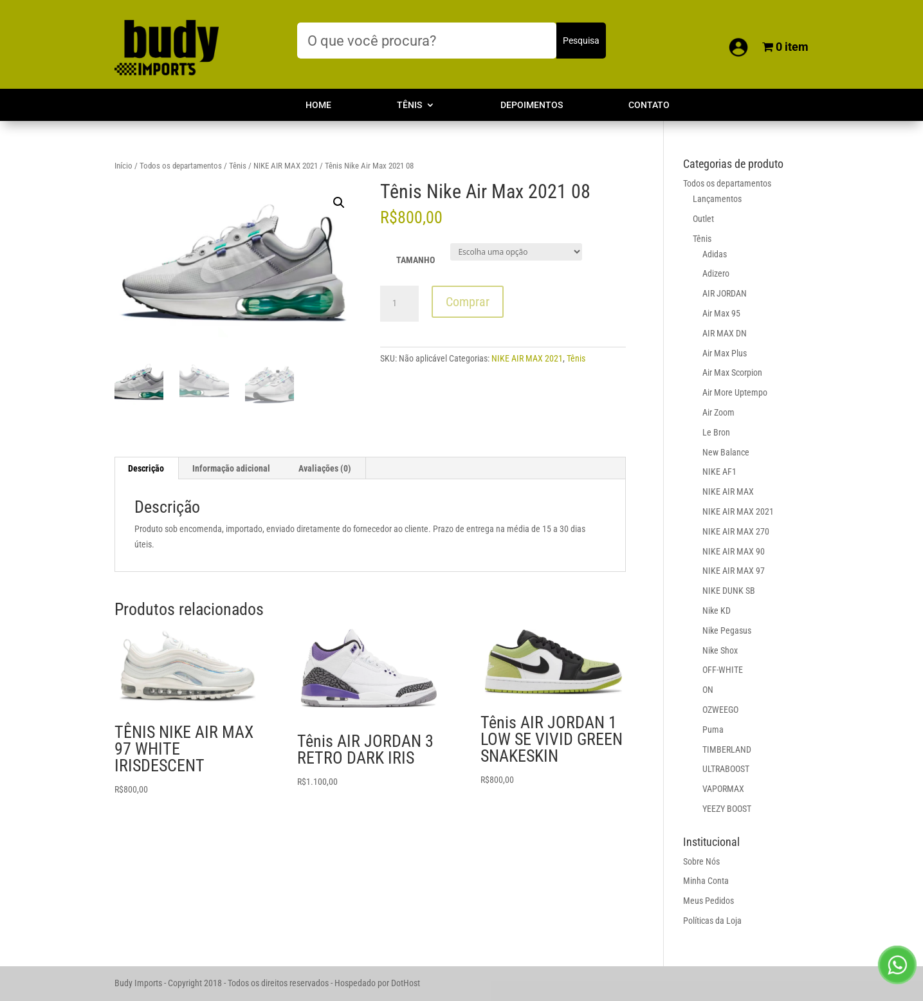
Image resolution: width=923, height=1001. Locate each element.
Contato (649, 105)
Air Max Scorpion (732, 372)
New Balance (725, 452)
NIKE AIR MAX (728, 491)
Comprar (467, 301)
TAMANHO (415, 260)
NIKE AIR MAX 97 (733, 570)
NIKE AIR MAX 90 (733, 551)
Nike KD (716, 610)
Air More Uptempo (734, 392)
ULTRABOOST (725, 769)
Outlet (703, 219)
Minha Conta (706, 881)
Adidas (714, 254)
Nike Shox (720, 650)
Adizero (715, 273)
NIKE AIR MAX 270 (735, 531)
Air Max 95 (721, 313)
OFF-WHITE (722, 670)
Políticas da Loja (712, 920)
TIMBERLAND (726, 749)
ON (707, 689)
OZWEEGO (720, 709)
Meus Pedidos (708, 900)
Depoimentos (531, 105)
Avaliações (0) (324, 468)
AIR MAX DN (724, 333)
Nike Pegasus (726, 630)
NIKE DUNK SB (728, 590)
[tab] (146, 468)
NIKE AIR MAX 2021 (285, 165)
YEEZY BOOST (726, 809)
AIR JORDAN (724, 293)
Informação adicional (231, 468)
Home (318, 105)
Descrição (146, 468)
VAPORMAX (723, 789)
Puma (713, 729)
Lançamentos (717, 199)
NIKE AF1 (719, 471)
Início (123, 165)
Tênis (409, 105)
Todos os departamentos (181, 165)
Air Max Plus (724, 353)
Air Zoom (718, 412)
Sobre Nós (701, 861)
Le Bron (716, 432)
